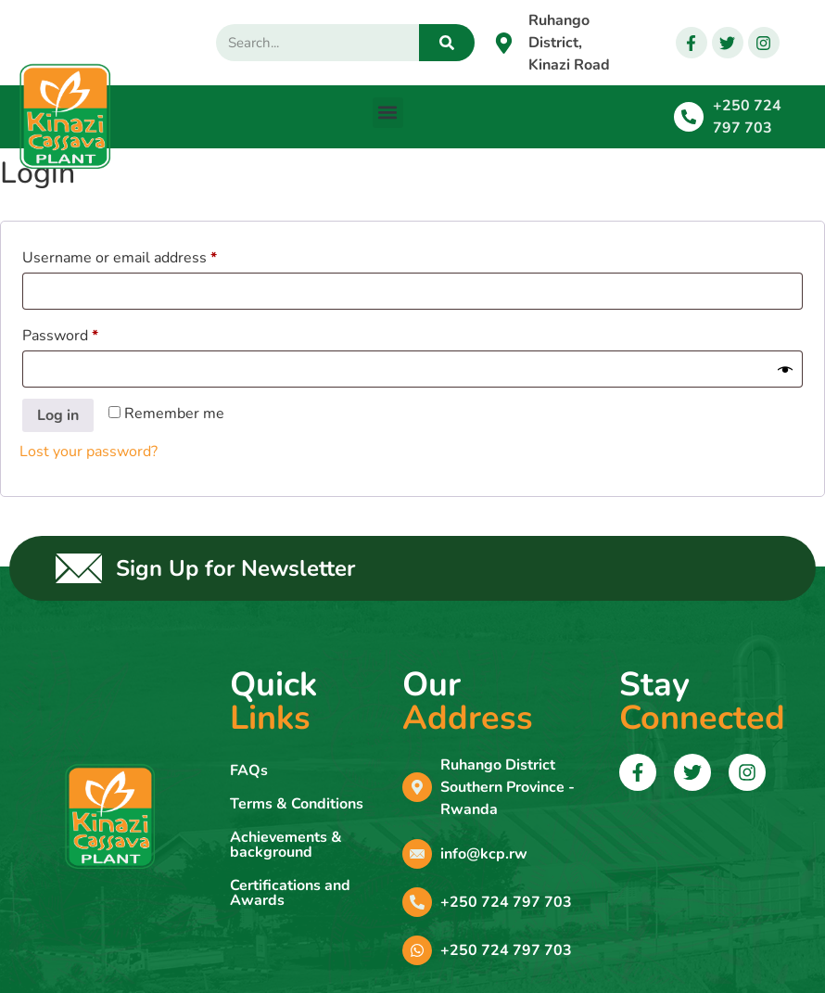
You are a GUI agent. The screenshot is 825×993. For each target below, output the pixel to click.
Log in (58, 415)
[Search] (447, 42)
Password (90, 333)
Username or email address (149, 255)
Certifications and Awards (290, 892)
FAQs (249, 770)
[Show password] (785, 369)
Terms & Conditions (296, 804)
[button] (388, 112)
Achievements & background (286, 844)
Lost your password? (88, 451)
